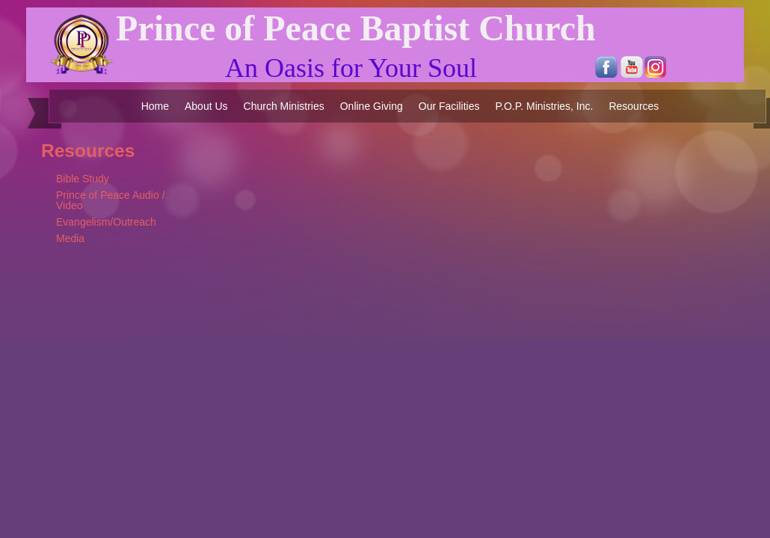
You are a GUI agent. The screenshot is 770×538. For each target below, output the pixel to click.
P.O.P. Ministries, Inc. (544, 106)
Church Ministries (284, 106)
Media (70, 238)
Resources (634, 106)
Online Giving (371, 106)
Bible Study (82, 179)
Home (155, 106)
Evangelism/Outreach (106, 222)
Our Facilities (449, 106)
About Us (206, 106)
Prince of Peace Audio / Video (110, 200)
